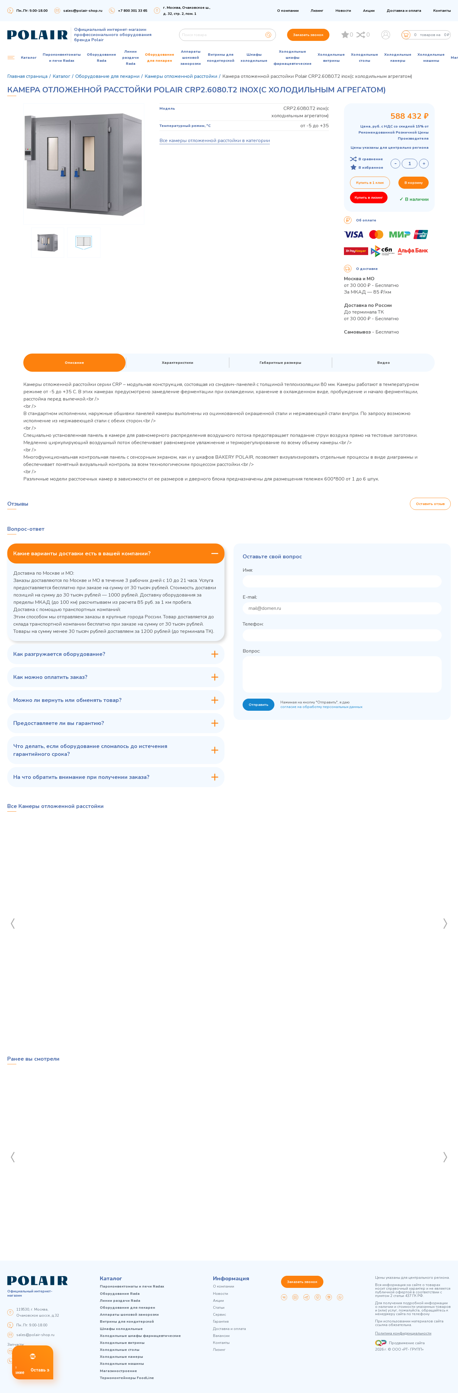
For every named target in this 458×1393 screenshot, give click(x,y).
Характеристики (177, 362)
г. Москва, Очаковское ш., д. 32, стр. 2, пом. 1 (186, 10)
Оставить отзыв (430, 503)
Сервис (219, 1315)
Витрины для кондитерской (220, 57)
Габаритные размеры (280, 362)
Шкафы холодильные (253, 57)
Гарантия (221, 1322)
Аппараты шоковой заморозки (190, 57)
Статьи (218, 1308)
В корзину (413, 182)
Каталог (111, 1278)
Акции (369, 10)
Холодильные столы (364, 57)
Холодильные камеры (397, 57)
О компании (288, 10)
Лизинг (317, 10)
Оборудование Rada (101, 57)
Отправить (258, 704)
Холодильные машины (431, 57)
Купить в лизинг (369, 197)
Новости (343, 10)
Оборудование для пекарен (159, 57)
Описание (74, 362)
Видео (383, 362)
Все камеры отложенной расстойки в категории (214, 140)
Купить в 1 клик (370, 182)
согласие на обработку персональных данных (321, 706)
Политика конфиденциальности (403, 1333)
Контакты (442, 10)
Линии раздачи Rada (130, 57)
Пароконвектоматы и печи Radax (62, 57)
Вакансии (221, 1336)
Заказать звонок (308, 34)
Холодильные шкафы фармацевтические (292, 57)
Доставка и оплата (404, 10)
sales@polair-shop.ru (82, 10)
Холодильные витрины (331, 57)
